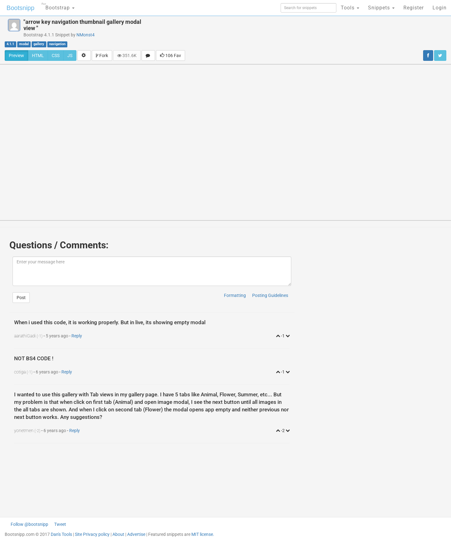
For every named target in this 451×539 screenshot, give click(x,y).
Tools (350, 8)
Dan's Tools (61, 534)
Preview (16, 55)
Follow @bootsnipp (29, 524)
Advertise (136, 534)
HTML (38, 55)
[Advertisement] (269, 33)
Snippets (381, 8)
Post (21, 297)
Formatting (235, 295)
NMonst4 (85, 34)
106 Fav (170, 55)
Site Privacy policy (92, 534)
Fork (102, 55)
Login (440, 8)
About (118, 534)
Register (413, 8)
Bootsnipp (20, 7)
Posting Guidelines (270, 295)
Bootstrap (58, 6)
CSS (56, 55)
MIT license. (202, 534)
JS (69, 55)
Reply (76, 335)
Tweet (60, 524)
